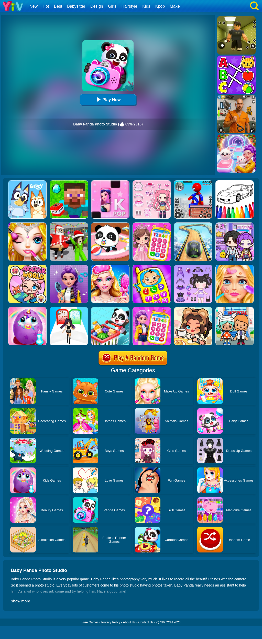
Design (96, 6)
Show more (20, 601)
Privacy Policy (111, 622)
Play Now (108, 99)
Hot (45, 6)
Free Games (90, 622)
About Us (129, 622)
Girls (112, 6)
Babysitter (76, 6)
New (33, 6)
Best (58, 6)
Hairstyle (129, 6)
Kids (146, 6)
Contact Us (146, 622)
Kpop (160, 6)
